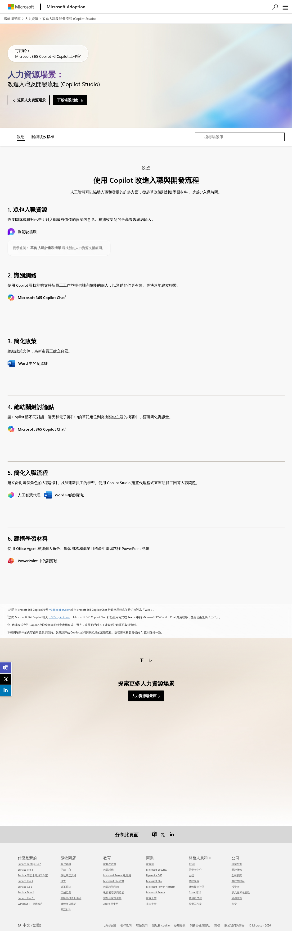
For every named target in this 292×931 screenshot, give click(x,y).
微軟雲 (150, 861)
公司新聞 (237, 872)
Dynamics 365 (154, 872)
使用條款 (179, 922)
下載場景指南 (67, 100)
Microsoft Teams (155, 889)
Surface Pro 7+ (26, 895)
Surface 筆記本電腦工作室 (33, 872)
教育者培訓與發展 (113, 889)
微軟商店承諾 (68, 901)
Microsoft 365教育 (113, 878)
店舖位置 (66, 889)
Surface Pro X (25, 878)
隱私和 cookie (161, 922)
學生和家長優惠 (112, 895)
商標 (217, 922)
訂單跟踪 (66, 884)
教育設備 (108, 867)
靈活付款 (66, 906)
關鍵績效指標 (42, 136)
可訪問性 (237, 895)
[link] (6, 668)
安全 (234, 901)
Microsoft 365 (154, 878)
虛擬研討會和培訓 (71, 895)
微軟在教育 (109, 861)
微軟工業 (151, 895)
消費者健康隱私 (200, 922)
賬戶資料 (66, 861)
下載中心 (66, 867)
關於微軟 (237, 867)
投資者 (235, 884)
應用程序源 (195, 895)
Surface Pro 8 (25, 867)
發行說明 (126, 922)
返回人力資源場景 (31, 100)
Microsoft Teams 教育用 (117, 872)
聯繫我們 (142, 922)
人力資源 (31, 18)
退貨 (63, 878)
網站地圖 (110, 922)
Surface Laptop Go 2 (29, 861)
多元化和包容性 (241, 889)
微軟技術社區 (196, 884)
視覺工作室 (195, 901)
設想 (21, 136)
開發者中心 (195, 867)
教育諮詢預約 (111, 884)
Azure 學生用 (110, 901)
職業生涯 (237, 861)
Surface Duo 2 (26, 889)
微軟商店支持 (68, 872)
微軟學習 (194, 878)
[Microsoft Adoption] (66, 6)
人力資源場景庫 (144, 695)
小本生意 (151, 901)
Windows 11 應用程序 (30, 901)
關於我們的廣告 (234, 922)
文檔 (191, 872)
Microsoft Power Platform (160, 884)
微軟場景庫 (12, 18)
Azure (192, 861)
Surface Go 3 (25, 884)
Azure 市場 (195, 889)
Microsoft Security (156, 867)
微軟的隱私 (238, 878)
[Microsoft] (21, 6)
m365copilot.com (59, 609)
